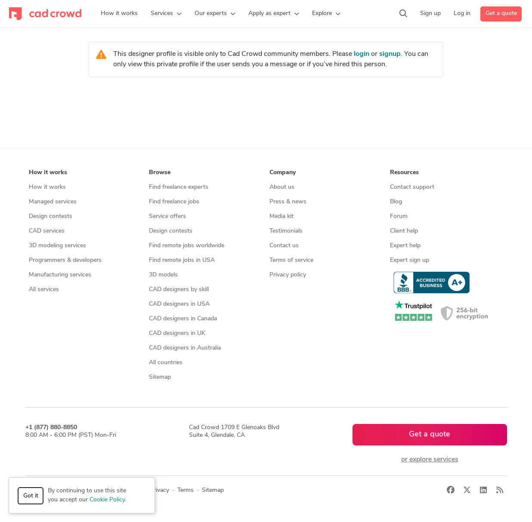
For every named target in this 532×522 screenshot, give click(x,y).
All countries (165, 362)
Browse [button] (159, 172)
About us (281, 187)
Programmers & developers (65, 260)
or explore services (429, 459)
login (361, 54)
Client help (404, 231)
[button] (166, 14)
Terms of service (291, 260)
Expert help (405, 246)
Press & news (287, 202)
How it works (47, 187)
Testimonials (286, 231)
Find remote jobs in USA (182, 260)
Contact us (284, 246)
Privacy (159, 490)
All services (44, 289)
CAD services (47, 231)
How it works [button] (48, 172)
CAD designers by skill (179, 289)
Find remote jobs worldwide (186, 246)
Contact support (412, 187)
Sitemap (160, 377)
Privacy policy (287, 275)
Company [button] (282, 172)
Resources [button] (404, 172)
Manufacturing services (60, 275)
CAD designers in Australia (185, 348)
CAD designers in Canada (183, 319)
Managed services (53, 202)
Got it (30, 496)
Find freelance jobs (174, 202)
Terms (185, 490)
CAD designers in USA (179, 304)
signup (390, 54)
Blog (396, 202)
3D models (163, 275)
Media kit (281, 216)
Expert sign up (409, 260)
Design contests (50, 216)
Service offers (167, 216)
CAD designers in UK (177, 333)
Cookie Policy (107, 500)
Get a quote (501, 13)
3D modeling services (57, 246)
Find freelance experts (178, 187)
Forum (399, 216)
